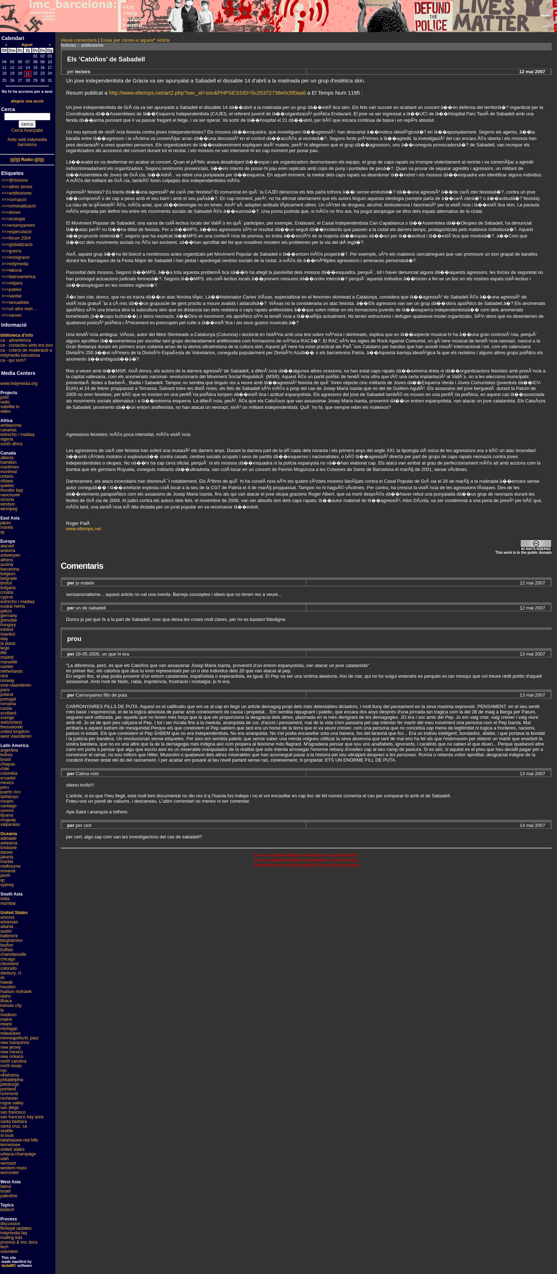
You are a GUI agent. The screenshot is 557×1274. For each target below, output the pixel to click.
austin (6, 931)
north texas (10, 1065)
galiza (5, 610)
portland (8, 1089)
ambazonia (10, 425)
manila (6, 527)
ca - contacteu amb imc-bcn (26, 345)
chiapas (7, 764)
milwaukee (10, 1033)
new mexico (11, 1051)
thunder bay (11, 490)
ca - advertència (15, 340)
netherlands (11, 671)
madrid (7, 657)
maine (6, 1019)
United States (14, 912)
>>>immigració (15, 257)
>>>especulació (16, 231)
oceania (7, 870)
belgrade (8, 578)
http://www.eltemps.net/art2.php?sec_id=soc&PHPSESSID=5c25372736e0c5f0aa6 (207, 93)
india (4, 898)
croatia (6, 592)
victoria (7, 499)
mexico (7, 782)
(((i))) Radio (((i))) (27, 159)
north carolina (13, 1061)
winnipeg (8, 508)
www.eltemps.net (83, 528)
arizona (7, 917)
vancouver (10, 494)
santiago (8, 805)
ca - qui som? (13, 360)
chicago (7, 959)
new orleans (12, 1056)
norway (7, 680)
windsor (7, 504)
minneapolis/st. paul (19, 1037)
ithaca (6, 1000)
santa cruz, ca (13, 1126)
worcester (9, 1172)
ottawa (6, 480)
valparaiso (10, 824)
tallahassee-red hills (19, 1140)
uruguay (8, 819)
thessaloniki (11, 726)
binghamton (11, 940)
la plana (7, 643)
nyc (3, 1070)
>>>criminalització (18, 206)
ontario (7, 476)
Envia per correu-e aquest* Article (135, 40)
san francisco (13, 1112)
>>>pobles (11, 289)
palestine (8, 1195)
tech (4, 1246)
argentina (9, 750)
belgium (7, 573)
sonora (7, 810)
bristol (6, 583)
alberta (7, 457)
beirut (5, 1186)
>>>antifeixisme (16, 193)
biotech (7, 1209)
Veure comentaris (79, 40)
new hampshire (14, 1042)
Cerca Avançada (27, 130)
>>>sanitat (11, 296)
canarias (8, 429)
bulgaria (8, 587)
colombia (8, 773)
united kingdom (14, 731)
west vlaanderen (15, 736)
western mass (13, 1167)
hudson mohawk (15, 991)
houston (8, 986)
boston (6, 945)
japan (5, 522)
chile (4, 768)
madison (8, 1014)
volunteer (9, 1251)
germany (8, 615)
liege (4, 648)
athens (6, 559)
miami (6, 1024)
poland (6, 694)
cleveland (9, 963)
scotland (8, 713)
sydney (7, 884)
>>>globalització (16, 244)
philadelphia (11, 1079)
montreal (8, 471)
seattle (6, 1130)
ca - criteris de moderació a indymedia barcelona (26, 353)
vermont (8, 1163)
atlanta (6, 926)
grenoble (8, 620)
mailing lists (11, 1237)
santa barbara (13, 1121)
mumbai (8, 903)
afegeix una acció (27, 101)
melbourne (10, 866)
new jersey (10, 1047)
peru (4, 787)
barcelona (9, 569)
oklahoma (9, 1075)
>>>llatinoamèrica (18, 276)
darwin (6, 852)
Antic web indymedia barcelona (27, 142)
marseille (8, 661)
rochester (9, 1098)
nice (4, 675)
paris (5, 689)
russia (6, 708)
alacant (7, 545)
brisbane (8, 847)
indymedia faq (13, 1232)
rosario (7, 801)
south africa (11, 443)
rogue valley (12, 1102)
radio (5, 402)
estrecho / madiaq (17, 434)
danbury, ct (10, 972)
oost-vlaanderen (15, 685)
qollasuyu (9, 796)
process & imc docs (18, 1242)
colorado (8, 968)
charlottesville (13, 954)
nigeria (6, 439)
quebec (7, 485)
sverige (7, 717)
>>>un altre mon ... (19, 308)
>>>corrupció (13, 199)
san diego (9, 1107)
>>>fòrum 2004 (16, 238)
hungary (8, 624)
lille (3, 652)
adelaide (8, 838)
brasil (5, 759)
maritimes (9, 467)
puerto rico (10, 791)
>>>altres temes (16, 186)
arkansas (9, 921)
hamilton (8, 462)
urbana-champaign (18, 1154)
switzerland (11, 722)
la (2, 1010)
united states (12, 1149)
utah (4, 1158)
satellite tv (9, 406)
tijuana (6, 815)
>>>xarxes (11, 315)
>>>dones (11, 212)
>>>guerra (11, 251)
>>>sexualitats (15, 302)
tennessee (10, 1144)
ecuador (8, 778)
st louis (7, 1135)
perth (5, 875)
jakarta (6, 856)
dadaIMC (8, 1266)
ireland (6, 629)
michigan (8, 1028)
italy (4, 638)
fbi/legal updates (15, 1228)
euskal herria (12, 606)
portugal (8, 699)
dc (2, 977)
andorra (7, 550)
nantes (6, 666)
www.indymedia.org (18, 383)
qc (2, 532)
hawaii (6, 982)
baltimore (9, 935)
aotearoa (8, 843)
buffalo (6, 949)
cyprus (6, 597)
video (5, 411)
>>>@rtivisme (14, 180)
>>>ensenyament (18, 225)
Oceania (8, 833)
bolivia (6, 754)
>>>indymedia (15, 263)
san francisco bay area (22, 1116)
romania (8, 703)
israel (5, 1191)
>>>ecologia (13, 218)
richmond (9, 1093)
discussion (10, 1223)
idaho (5, 996)
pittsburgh (9, 1084)
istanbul (7, 634)
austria (6, 564)
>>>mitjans (11, 283)
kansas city (10, 1005)
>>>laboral (11, 270)
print (4, 397)
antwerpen (10, 555)
